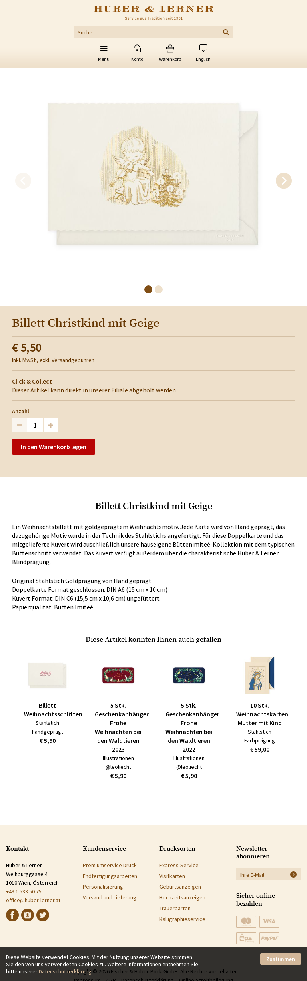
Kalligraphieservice (182, 919)
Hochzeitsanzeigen (182, 897)
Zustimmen (280, 959)
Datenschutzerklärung (65, 971)
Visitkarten (172, 876)
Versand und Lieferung (109, 897)
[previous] (23, 181)
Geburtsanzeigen (180, 886)
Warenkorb (170, 59)
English (203, 59)
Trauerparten (175, 908)
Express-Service (179, 865)
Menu (104, 59)
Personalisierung (103, 886)
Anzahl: (21, 411)
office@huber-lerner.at (33, 900)
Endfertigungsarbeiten (110, 876)
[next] (284, 181)
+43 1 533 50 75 (24, 891)
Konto (137, 59)
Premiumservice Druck (110, 865)
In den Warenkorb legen (53, 447)
